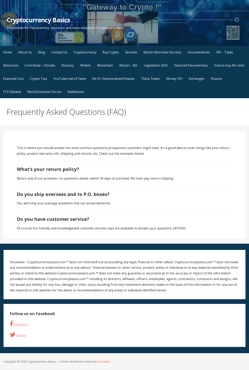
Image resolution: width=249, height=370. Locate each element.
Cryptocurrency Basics (38, 20)
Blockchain (105, 65)
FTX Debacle (12, 92)
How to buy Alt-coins (229, 65)
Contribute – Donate (40, 65)
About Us (25, 52)
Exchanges (196, 78)
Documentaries (199, 52)
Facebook (18, 324)
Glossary (67, 65)
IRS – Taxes (224, 52)
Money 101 (174, 78)
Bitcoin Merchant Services (162, 52)
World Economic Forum (44, 92)
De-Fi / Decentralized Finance (113, 78)
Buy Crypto (110, 52)
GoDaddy (104, 361)
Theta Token (150, 78)
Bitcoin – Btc (128, 65)
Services (131, 52)
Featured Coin (13, 78)
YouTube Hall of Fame (69, 78)
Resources (10, 65)
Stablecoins (75, 92)
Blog (41, 52)
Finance (216, 78)
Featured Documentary (191, 65)
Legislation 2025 (156, 65)
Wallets (85, 65)
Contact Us (59, 52)
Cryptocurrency (85, 52)
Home (7, 52)
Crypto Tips (38, 78)
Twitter (18, 335)
